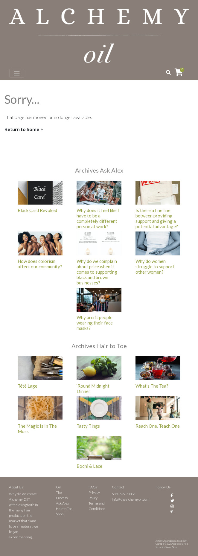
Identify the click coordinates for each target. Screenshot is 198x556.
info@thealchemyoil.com (131, 499)
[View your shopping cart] (179, 72)
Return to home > (23, 129)
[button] (168, 72)
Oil (58, 487)
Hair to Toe (64, 508)
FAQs (93, 487)
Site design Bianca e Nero (166, 547)
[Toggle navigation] (16, 73)
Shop (59, 514)
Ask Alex (62, 503)
